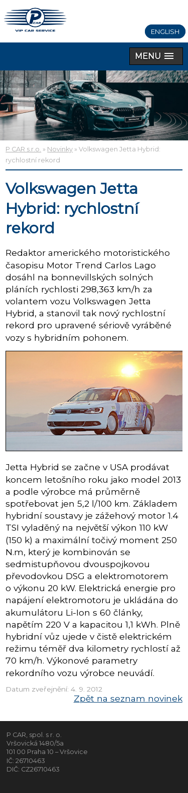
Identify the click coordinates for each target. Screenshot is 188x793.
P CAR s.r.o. (23, 149)
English (165, 31)
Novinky (60, 149)
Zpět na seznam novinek (128, 698)
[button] (156, 56)
